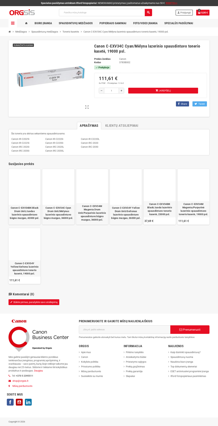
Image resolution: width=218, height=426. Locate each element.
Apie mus (86, 352)
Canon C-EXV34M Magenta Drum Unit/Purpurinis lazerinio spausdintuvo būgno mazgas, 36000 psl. (92, 213)
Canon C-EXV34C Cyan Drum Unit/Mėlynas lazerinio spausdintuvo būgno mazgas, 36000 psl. (58, 212)
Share (182, 103)
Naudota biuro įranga (181, 361)
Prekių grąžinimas (135, 366)
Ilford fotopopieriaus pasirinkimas (188, 376)
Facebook (10, 402)
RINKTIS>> (171, 3)
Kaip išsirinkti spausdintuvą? (185, 352)
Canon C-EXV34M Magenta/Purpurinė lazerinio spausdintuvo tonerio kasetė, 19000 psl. (193, 209)
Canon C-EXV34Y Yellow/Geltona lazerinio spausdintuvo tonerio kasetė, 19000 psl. (25, 268)
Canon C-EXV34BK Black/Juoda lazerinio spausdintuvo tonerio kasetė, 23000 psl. (159, 209)
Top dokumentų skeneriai (183, 366)
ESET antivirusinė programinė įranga (189, 371)
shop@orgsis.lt (20, 380)
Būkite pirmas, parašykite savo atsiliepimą (34, 302)
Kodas (97, 62)
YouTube (19, 402)
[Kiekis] (111, 90)
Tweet (199, 103)
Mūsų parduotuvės (22, 386)
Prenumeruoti (189, 329)
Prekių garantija (134, 371)
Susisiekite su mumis (92, 376)
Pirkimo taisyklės (135, 352)
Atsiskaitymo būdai (136, 357)
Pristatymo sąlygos (136, 361)
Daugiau (38, 370)
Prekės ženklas (102, 59)
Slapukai (130, 376)
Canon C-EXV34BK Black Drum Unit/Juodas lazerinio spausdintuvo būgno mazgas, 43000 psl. (24, 212)
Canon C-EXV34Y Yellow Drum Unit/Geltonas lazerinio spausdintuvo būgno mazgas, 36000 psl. (126, 212)
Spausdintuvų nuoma (181, 357)
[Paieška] (105, 12)
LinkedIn (28, 402)
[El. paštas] (124, 329)
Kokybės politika (89, 361)
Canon (84, 357)
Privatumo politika (90, 366)
